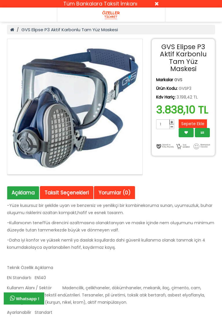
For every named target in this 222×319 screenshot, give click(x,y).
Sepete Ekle (192, 124)
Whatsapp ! (24, 298)
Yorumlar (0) (114, 192)
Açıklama (23, 192)
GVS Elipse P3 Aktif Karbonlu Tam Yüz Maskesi (69, 30)
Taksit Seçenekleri (67, 192)
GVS (178, 80)
